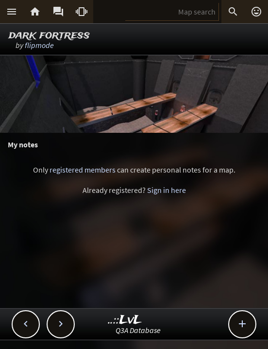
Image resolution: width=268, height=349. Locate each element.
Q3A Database (138, 330)
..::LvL (125, 320)
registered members (83, 169)
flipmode (39, 45)
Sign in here (166, 190)
